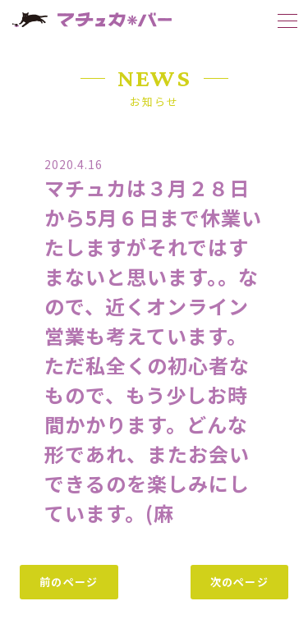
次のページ (239, 582)
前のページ (69, 582)
